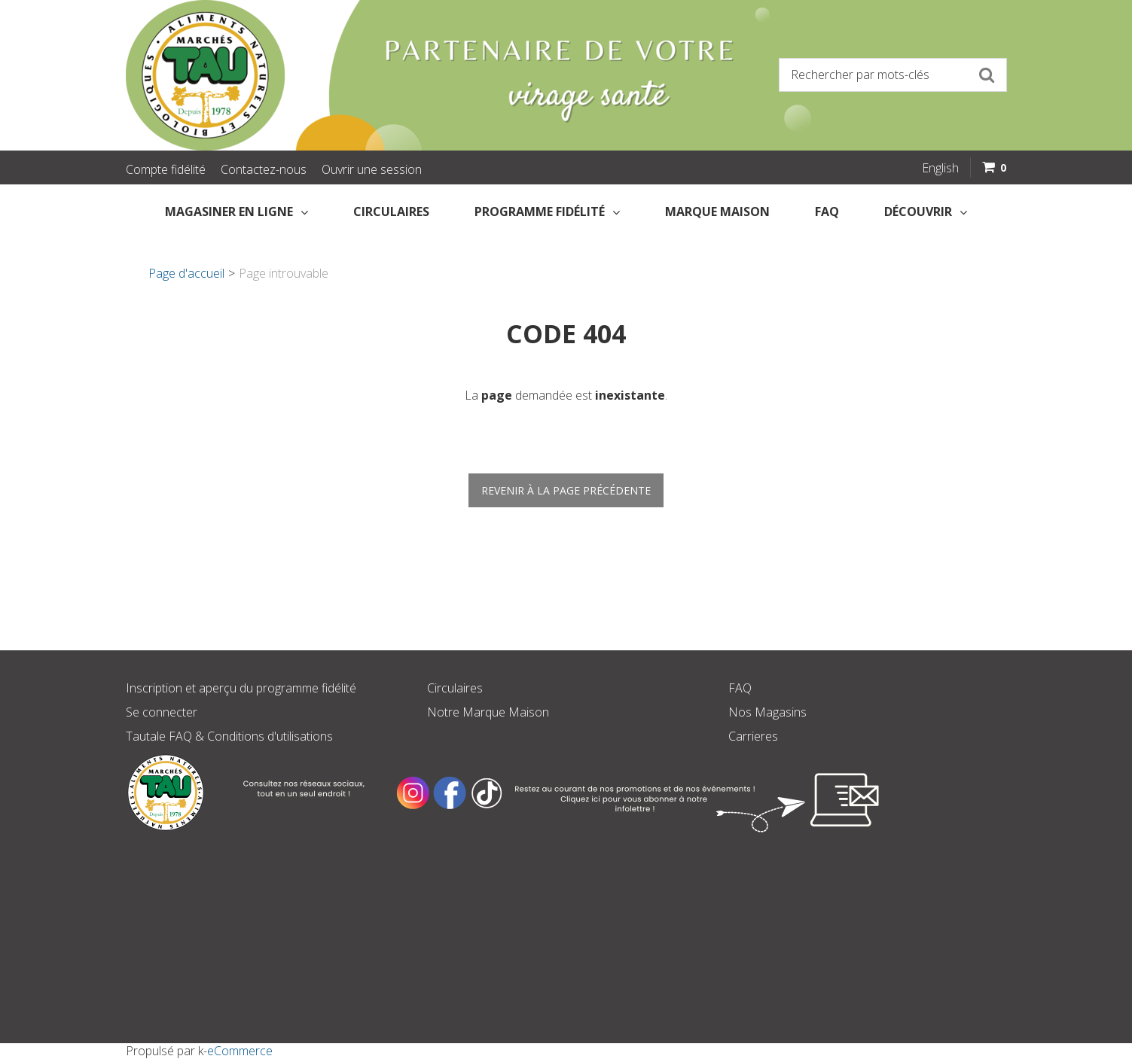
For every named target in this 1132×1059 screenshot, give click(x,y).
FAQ (827, 211)
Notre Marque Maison (488, 712)
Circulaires (391, 211)
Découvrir (925, 211)
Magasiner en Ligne (236, 211)
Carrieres (753, 736)
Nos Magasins (767, 712)
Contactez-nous (264, 169)
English (940, 168)
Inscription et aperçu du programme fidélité (241, 688)
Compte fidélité (166, 169)
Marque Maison (717, 211)
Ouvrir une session (372, 169)
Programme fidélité (547, 211)
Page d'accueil (186, 273)
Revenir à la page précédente (566, 490)
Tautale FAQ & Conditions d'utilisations (229, 736)
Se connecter (161, 712)
